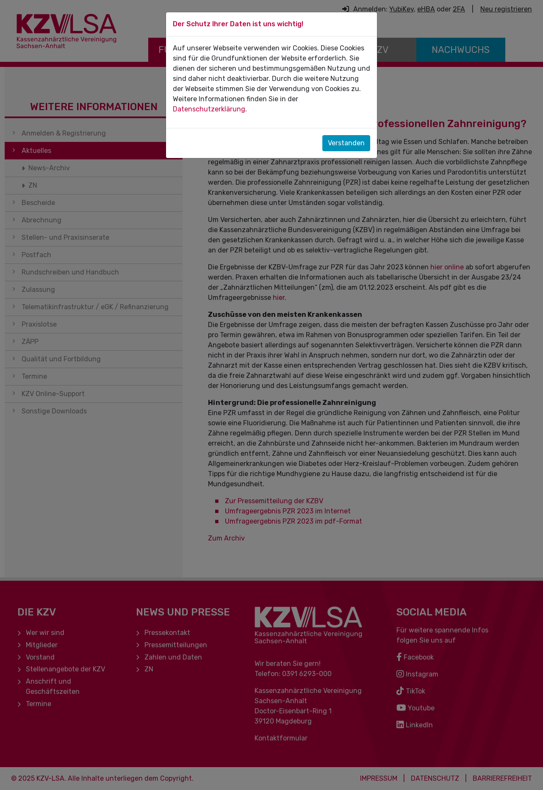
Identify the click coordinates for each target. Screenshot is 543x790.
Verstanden (346, 143)
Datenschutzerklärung (209, 109)
